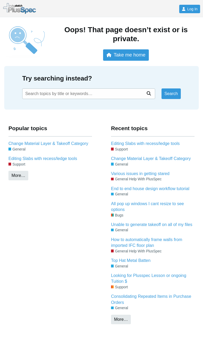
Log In (189, 9)
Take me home (126, 55)
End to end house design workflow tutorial (150, 188)
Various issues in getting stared (140, 173)
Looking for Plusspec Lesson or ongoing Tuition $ (148, 278)
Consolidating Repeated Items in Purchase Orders (151, 299)
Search (171, 93)
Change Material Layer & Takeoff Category (48, 143)
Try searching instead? (57, 78)
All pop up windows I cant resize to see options (147, 206)
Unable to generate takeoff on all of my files (151, 224)
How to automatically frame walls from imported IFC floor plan (146, 242)
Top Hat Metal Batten (130, 260)
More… (18, 175)
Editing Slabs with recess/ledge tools (42, 158)
